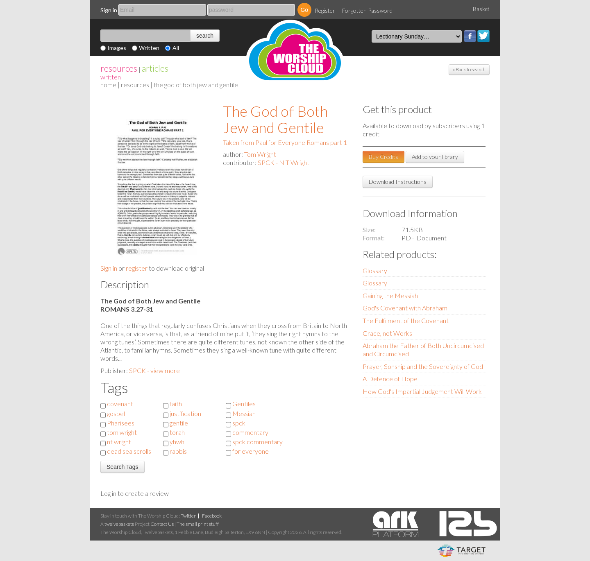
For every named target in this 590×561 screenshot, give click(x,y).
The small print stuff (198, 524)
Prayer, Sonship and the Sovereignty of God (423, 366)
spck (238, 423)
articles (155, 68)
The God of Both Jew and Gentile (275, 119)
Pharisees (120, 423)
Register (325, 10)
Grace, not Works (387, 333)
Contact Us (162, 524)
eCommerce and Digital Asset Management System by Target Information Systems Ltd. (462, 551)
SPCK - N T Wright (283, 162)
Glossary (375, 270)
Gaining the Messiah (390, 295)
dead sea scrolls (129, 451)
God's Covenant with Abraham (405, 308)
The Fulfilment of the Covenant (406, 320)
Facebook (470, 36)
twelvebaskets (119, 524)
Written (149, 47)
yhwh (177, 442)
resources (118, 68)
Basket (481, 9)
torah (177, 432)
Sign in (108, 10)
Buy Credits (383, 156)
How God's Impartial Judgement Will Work (422, 391)
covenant (120, 403)
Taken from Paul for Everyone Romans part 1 (285, 142)
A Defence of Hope (390, 378)
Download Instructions (398, 181)
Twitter (483, 36)
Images (116, 47)
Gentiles (244, 403)
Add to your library (435, 156)
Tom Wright (260, 154)
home (108, 84)
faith (176, 403)
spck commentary (257, 442)
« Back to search (469, 69)
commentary (250, 432)
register (137, 268)
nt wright (119, 442)
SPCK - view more (154, 370)
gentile (179, 423)
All (175, 47)
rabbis (178, 451)
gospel (116, 413)
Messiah (244, 413)
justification (185, 413)
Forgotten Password (367, 10)
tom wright (122, 432)
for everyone (250, 451)
